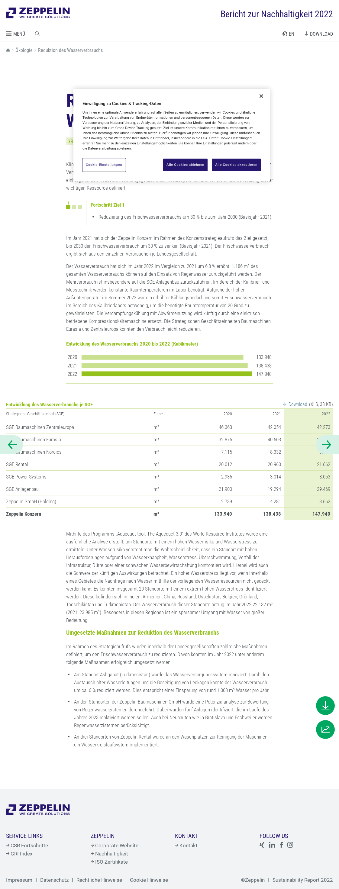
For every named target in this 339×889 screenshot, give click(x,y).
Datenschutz (54, 880)
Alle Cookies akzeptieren (236, 165)
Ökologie (24, 50)
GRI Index (19, 854)
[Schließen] (261, 96)
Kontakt (186, 845)
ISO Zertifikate (109, 862)
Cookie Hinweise (149, 880)
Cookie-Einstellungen (104, 165)
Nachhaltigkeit (109, 854)
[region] (171, 135)
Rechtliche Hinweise (99, 880)
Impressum (19, 880)
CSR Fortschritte (27, 845)
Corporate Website (114, 845)
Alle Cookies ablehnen (185, 165)
